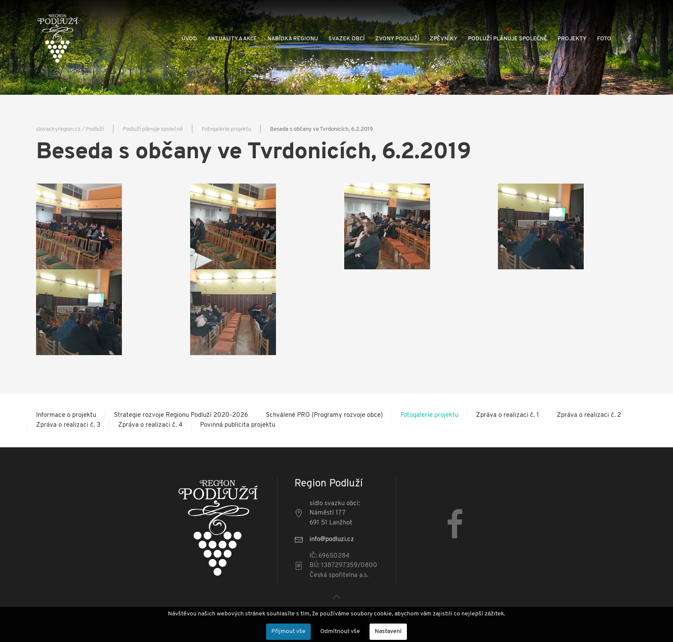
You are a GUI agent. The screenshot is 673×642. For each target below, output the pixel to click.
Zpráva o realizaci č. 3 (68, 425)
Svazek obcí (346, 39)
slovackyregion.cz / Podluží (70, 129)
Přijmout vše (288, 631)
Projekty (572, 39)
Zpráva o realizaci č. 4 (150, 425)
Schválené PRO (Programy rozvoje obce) (324, 415)
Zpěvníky (444, 39)
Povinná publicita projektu (237, 425)
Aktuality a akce (232, 39)
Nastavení (388, 631)
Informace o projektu (66, 415)
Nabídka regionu (292, 39)
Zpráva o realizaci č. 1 (507, 415)
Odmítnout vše (340, 631)
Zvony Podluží (397, 39)
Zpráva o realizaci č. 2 (589, 415)
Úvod (189, 39)
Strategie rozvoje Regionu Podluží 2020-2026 (181, 415)
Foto (604, 39)
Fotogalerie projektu (226, 129)
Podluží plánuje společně (507, 39)
